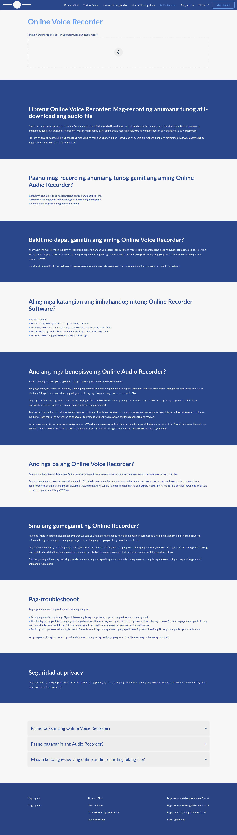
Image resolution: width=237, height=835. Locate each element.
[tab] (118, 728)
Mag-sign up (223, 4)
